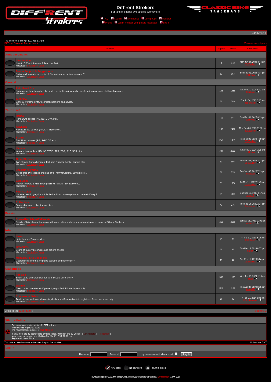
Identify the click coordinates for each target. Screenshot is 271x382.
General (10, 82)
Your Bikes (13, 110)
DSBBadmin (250, 64)
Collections (23, 202)
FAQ (104, 18)
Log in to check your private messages (136, 22)
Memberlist (131, 18)
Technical (21, 99)
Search (116, 18)
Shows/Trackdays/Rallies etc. (33, 219)
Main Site (25, 310)
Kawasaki (22, 126)
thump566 (250, 92)
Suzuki (20, 137)
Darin (41, 66)
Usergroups (149, 18)
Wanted (20, 285)
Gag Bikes (22, 180)
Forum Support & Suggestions (34, 71)
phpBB (103, 377)
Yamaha (20, 148)
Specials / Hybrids (27, 170)
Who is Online (15, 320)
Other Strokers (25, 159)
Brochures (22, 247)
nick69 (250, 251)
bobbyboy (250, 75)
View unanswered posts (255, 43)
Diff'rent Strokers (163, 377)
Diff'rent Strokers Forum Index (21, 43)
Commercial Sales (27, 296)
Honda (20, 116)
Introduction (23, 60)
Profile (107, 22)
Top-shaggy (250, 103)
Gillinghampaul (250, 300)
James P (250, 195)
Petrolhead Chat (25, 88)
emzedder (250, 174)
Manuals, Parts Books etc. (31, 257)
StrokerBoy (32, 66)
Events (10, 213)
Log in (165, 22)
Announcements (16, 54)
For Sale (21, 274)
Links (19, 236)
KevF (250, 278)
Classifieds (13, 268)
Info (8, 230)
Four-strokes (23, 191)
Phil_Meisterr (46, 330)
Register (165, 18)
